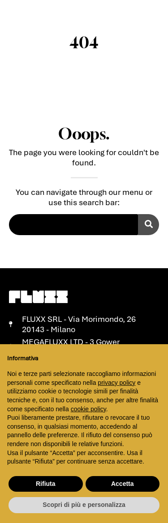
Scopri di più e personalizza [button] (84, 504)
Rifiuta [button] (46, 483)
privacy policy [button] (116, 382)
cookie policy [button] (88, 409)
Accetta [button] (122, 483)
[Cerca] (148, 224)
